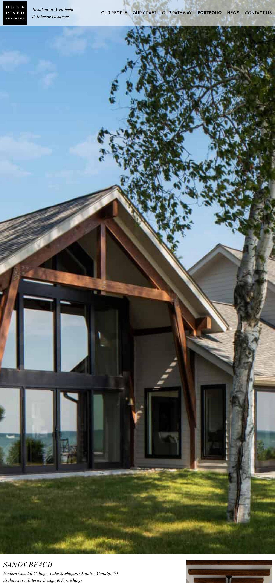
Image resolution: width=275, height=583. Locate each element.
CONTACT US (258, 12)
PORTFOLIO (210, 12)
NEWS (233, 12)
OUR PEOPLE (114, 12)
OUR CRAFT (145, 12)
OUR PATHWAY (177, 12)
